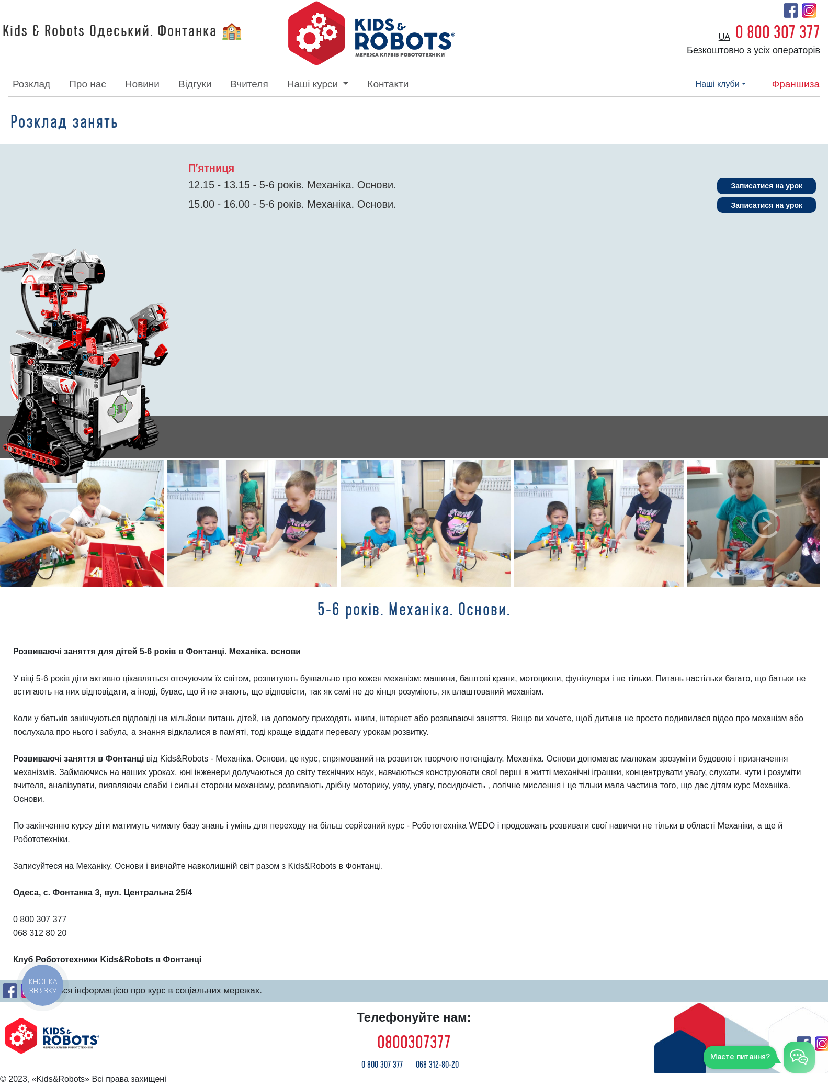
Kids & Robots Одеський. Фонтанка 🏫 (123, 31)
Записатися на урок (766, 186)
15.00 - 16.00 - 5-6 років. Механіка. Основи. (292, 204)
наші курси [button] (314, 84)
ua (724, 36)
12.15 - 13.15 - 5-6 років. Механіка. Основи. (292, 185)
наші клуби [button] (718, 84)
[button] (62, 523)
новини (142, 84)
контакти (388, 84)
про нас (87, 84)
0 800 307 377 (777, 32)
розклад (31, 84)
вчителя (249, 84)
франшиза (796, 84)
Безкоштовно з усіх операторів (753, 50)
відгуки (194, 84)
